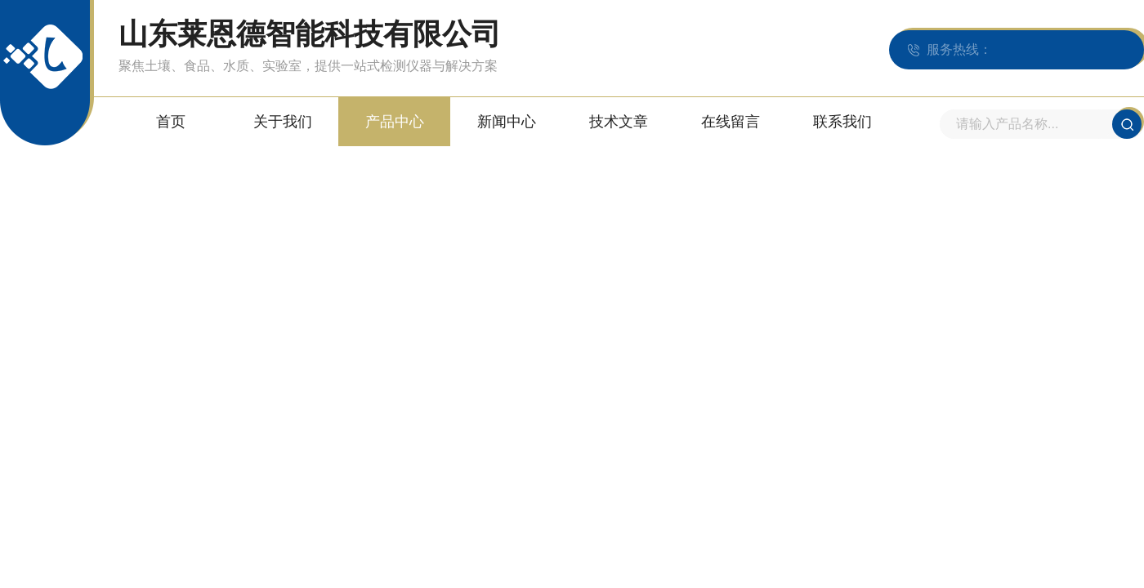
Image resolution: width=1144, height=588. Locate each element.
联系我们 (842, 122)
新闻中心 (506, 122)
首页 (170, 122)
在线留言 (730, 122)
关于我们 (282, 122)
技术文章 (618, 122)
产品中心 (394, 122)
